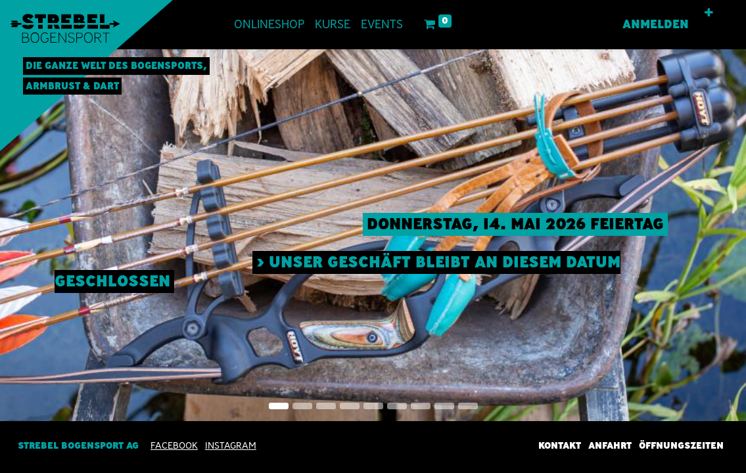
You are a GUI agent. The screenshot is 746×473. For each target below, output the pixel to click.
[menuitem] (269, 25)
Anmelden (655, 24)
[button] (708, 13)
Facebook (174, 445)
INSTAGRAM (230, 445)
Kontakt (559, 445)
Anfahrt (610, 445)
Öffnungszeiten (681, 445)
